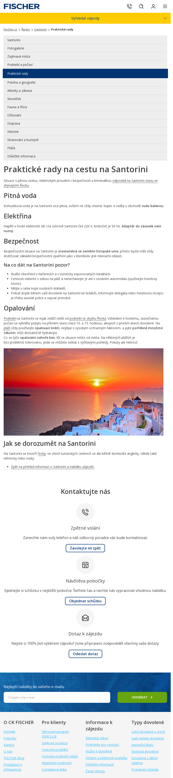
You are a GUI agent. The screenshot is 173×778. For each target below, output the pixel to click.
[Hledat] (139, 6)
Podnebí (10, 318)
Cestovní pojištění (55, 749)
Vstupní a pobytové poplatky (106, 758)
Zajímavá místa (18, 56)
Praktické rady (17, 73)
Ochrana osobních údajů (60, 756)
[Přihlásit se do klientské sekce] (152, 6)
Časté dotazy (95, 771)
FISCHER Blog (14, 758)
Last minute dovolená (147, 738)
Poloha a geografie (21, 82)
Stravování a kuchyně (23, 140)
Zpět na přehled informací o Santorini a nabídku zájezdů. (52, 467)
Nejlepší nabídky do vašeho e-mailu (34, 686)
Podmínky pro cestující (102, 744)
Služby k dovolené (99, 751)
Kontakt (9, 731)
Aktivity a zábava (19, 90)
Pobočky (10, 738)
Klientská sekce (97, 738)
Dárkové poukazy (55, 743)
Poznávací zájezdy (145, 769)
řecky (42, 453)
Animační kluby (142, 745)
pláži (7, 328)
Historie (13, 131)
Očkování (14, 115)
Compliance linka (54, 769)
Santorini (13, 40)
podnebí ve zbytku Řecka (88, 318)
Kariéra (9, 745)
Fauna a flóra (17, 107)
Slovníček (14, 99)
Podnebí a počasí (20, 64)
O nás (8, 751)
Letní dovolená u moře (148, 731)
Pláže (11, 148)
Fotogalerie (15, 48)
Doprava (13, 123)
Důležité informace (21, 156)
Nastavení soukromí (56, 763)
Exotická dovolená (144, 751)
